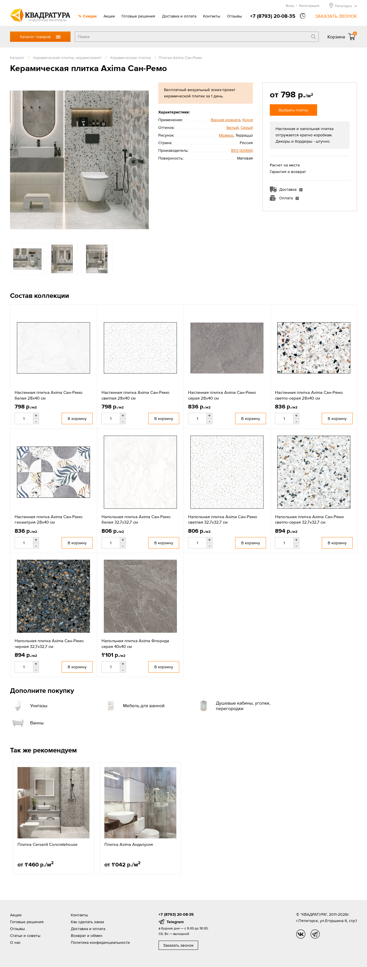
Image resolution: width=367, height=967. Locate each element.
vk (300, 934)
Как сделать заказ (87, 921)
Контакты (211, 16)
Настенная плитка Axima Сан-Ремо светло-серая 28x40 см (309, 395)
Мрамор (226, 135)
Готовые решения (138, 16)
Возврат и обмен (86, 935)
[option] (79, 160)
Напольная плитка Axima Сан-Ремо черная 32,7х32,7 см (49, 643)
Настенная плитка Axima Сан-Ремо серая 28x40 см (222, 395)
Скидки (90, 16)
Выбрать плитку (293, 110)
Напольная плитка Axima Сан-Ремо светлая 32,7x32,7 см (222, 519)
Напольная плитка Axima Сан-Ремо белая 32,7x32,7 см (136, 519)
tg (315, 934)
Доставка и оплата (179, 16)
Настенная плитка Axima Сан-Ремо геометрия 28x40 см (49, 519)
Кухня (247, 119)
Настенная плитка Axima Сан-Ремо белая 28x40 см (49, 395)
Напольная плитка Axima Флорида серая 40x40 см (135, 643)
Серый (247, 127)
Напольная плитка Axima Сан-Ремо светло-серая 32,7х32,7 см (309, 519)
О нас (15, 942)
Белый (233, 127)
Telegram (175, 921)
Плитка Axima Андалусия (128, 844)
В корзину (77, 418)
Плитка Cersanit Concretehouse (47, 844)
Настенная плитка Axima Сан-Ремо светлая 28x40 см (135, 395)
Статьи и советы (25, 935)
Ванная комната (225, 119)
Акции (109, 16)
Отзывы (234, 16)
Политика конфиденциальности (100, 942)
